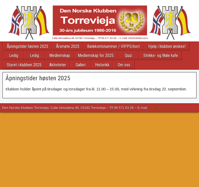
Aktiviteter (57, 64)
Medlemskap (59, 55)
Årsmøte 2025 (67, 46)
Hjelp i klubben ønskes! (167, 46)
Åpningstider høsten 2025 (27, 46)
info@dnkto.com (161, 108)
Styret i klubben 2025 (24, 64)
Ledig (13, 55)
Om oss (124, 64)
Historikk (102, 64)
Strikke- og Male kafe (160, 55)
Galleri (81, 64)
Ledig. (35, 55)
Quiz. (129, 55)
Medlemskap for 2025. (96, 55)
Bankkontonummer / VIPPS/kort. (113, 46)
